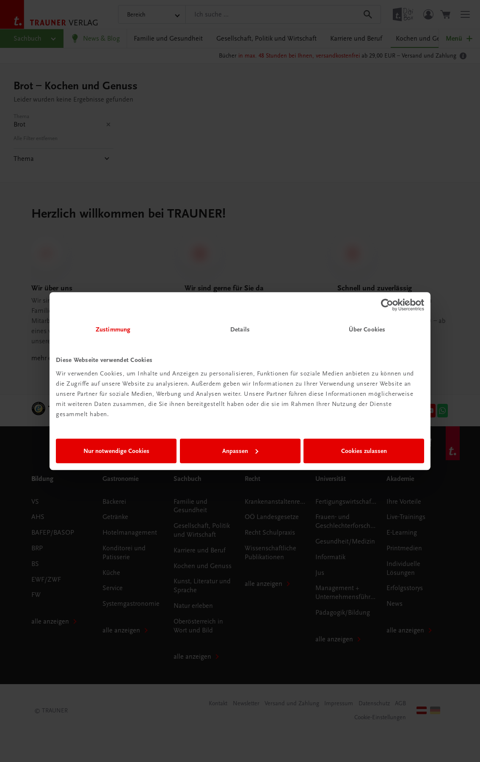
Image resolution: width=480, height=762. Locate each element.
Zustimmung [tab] (113, 329)
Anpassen (240, 451)
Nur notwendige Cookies (116, 451)
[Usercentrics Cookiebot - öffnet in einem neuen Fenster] (387, 304)
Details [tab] (240, 329)
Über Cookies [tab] (367, 329)
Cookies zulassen (364, 451)
